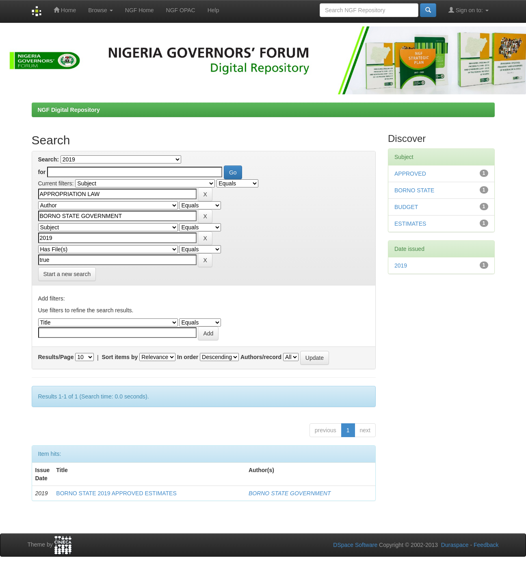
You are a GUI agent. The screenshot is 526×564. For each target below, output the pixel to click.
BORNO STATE (414, 190)
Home (65, 10)
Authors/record (260, 357)
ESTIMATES (410, 223)
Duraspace (455, 545)
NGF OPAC (180, 10)
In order (187, 357)
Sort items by (120, 357)
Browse (100, 10)
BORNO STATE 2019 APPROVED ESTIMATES (116, 493)
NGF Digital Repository (69, 110)
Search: (48, 159)
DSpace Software (355, 545)
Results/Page (56, 357)
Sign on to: (468, 10)
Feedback (486, 545)
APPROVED (410, 173)
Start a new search (67, 274)
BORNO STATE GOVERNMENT (290, 493)
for (42, 172)
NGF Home (139, 10)
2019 (400, 265)
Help (213, 10)
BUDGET (406, 207)
